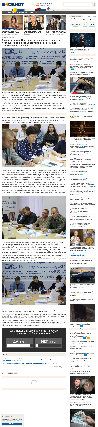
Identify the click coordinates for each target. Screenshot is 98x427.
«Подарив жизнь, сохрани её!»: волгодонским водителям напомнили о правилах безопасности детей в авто (81, 66)
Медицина (51, 10)
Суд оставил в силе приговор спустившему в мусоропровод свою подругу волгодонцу (80, 159)
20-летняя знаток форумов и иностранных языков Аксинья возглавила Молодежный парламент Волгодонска (82, 218)
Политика (4, 37)
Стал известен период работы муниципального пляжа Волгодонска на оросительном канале (81, 153)
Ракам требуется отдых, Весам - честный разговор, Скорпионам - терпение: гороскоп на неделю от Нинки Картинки (82, 49)
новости (15, 373)
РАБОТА (17, 10)
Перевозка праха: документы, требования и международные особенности (80, 255)
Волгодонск (10, 373)
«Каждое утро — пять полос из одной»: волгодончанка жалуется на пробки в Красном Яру (80, 404)
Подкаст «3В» (33, 12)
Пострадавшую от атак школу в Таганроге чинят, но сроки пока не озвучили (80, 366)
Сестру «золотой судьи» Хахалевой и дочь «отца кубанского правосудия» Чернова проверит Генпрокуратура (82, 139)
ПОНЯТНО (12, 424)
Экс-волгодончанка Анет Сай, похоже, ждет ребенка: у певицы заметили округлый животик (82, 146)
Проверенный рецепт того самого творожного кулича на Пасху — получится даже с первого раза (82, 249)
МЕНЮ (9, 10)
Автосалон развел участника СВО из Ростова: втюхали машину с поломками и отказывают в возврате (82, 286)
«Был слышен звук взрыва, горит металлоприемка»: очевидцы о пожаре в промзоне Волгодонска (82, 353)
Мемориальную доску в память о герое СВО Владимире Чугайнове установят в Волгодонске (81, 224)
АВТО (40, 10)
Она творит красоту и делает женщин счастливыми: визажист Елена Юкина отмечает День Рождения (82, 166)
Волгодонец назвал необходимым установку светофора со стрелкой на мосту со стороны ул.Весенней (30, 359)
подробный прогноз (91, 16)
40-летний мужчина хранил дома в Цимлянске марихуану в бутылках (25, 363)
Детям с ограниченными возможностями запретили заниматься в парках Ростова (82, 173)
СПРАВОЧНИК (29, 10)
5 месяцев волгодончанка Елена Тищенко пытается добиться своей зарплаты (28, 367)
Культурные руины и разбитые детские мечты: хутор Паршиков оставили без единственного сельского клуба (82, 185)
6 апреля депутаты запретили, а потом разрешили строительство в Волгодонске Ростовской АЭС (81, 262)
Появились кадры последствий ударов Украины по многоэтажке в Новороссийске (80, 324)
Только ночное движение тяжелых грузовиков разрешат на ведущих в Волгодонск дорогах (81, 59)
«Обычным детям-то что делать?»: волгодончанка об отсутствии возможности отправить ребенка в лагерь (82, 110)
